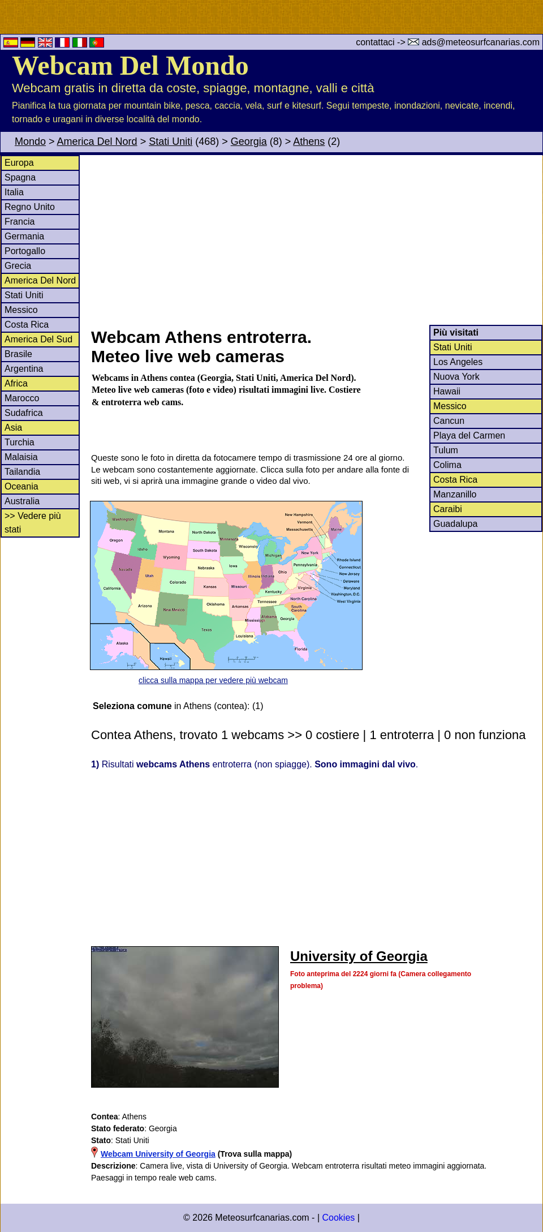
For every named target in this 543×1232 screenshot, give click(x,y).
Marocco (22, 398)
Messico (21, 310)
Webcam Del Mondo (130, 65)
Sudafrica (24, 413)
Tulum (445, 450)
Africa (16, 383)
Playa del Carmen (469, 435)
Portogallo (25, 251)
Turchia (20, 442)
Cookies (338, 1217)
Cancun (448, 421)
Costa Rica (27, 324)
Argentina (24, 369)
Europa (19, 163)
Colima (447, 465)
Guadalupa (455, 524)
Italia (14, 192)
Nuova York (456, 376)
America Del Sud (38, 339)
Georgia (249, 141)
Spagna (20, 177)
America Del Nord (97, 141)
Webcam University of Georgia (158, 1153)
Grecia (18, 266)
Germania (24, 236)
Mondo (30, 141)
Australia (22, 501)
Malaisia (21, 457)
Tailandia (22, 472)
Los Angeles (457, 362)
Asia (13, 427)
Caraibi (447, 509)
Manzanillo (454, 494)
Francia (20, 221)
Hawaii (446, 391)
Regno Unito (30, 207)
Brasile (18, 354)
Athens (309, 141)
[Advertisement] (316, 240)
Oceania (21, 486)
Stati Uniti (170, 141)
